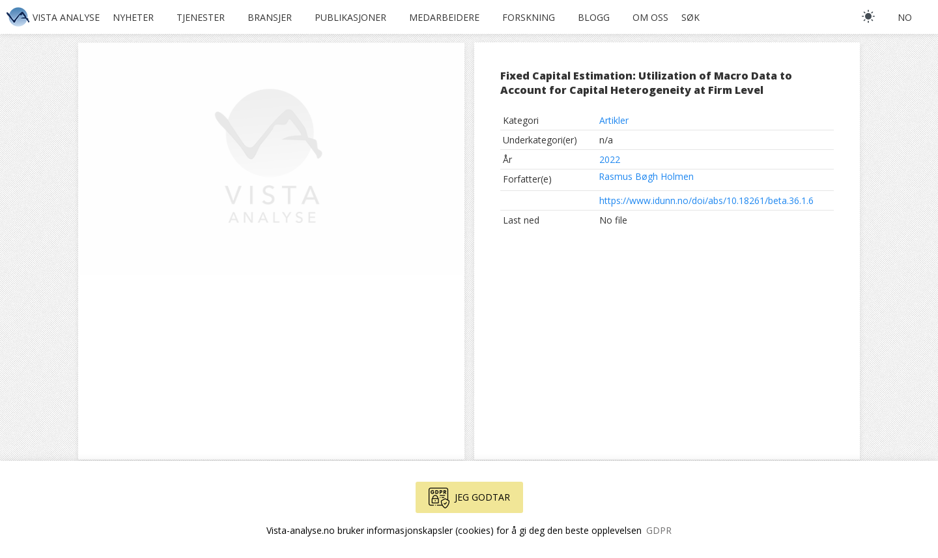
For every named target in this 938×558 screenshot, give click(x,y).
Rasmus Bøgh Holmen (646, 176)
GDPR (659, 530)
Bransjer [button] (270, 17)
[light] (868, 16)
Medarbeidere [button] (444, 17)
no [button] (905, 17)
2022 (609, 159)
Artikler (614, 120)
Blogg (594, 17)
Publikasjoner (350, 17)
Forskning (528, 17)
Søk (690, 17)
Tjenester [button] (201, 17)
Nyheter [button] (133, 17)
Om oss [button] (650, 17)
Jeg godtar (469, 498)
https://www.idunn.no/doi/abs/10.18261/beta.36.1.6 (706, 200)
